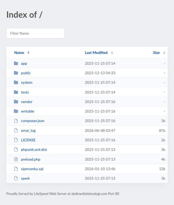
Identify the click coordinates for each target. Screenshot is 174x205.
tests (21, 92)
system (23, 82)
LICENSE (25, 140)
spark (22, 178)
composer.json (29, 120)
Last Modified (96, 52)
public (22, 73)
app (20, 63)
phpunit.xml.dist (30, 149)
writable (24, 111)
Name (19, 52)
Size (156, 52)
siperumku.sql (28, 168)
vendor (23, 101)
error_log (25, 130)
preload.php (27, 159)
